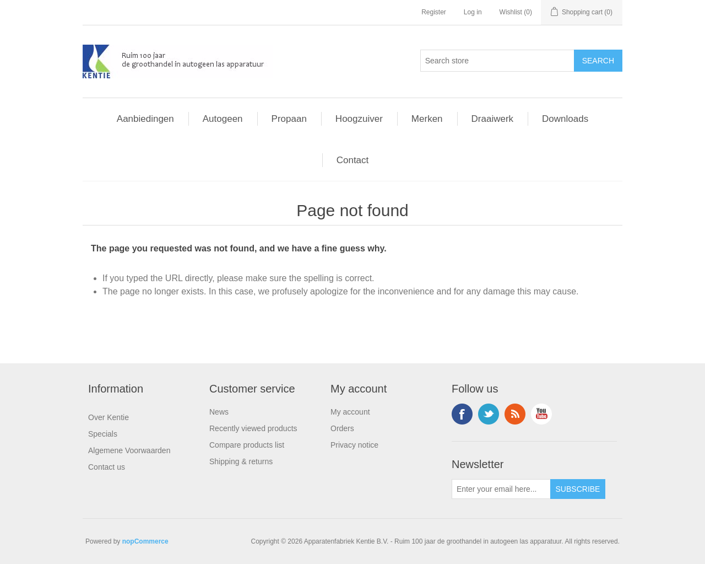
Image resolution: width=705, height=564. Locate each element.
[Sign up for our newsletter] (501, 489)
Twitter (488, 414)
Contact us (106, 467)
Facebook (462, 414)
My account (350, 411)
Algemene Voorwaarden (129, 450)
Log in (473, 12)
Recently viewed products (253, 428)
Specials (102, 433)
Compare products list (246, 445)
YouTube (541, 414)
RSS (515, 414)
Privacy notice (354, 445)
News (219, 411)
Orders (342, 428)
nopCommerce (145, 541)
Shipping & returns (241, 461)
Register (433, 12)
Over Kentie (108, 417)
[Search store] (497, 61)
